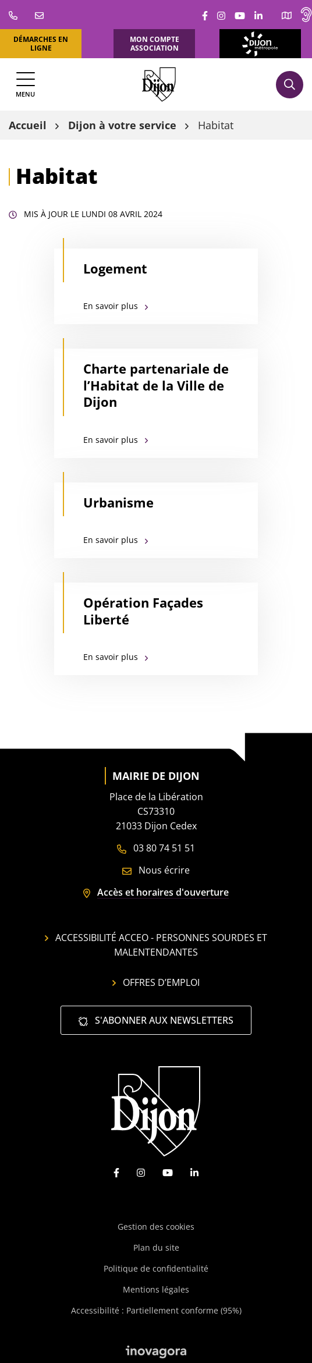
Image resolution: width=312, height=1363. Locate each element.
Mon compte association (154, 43)
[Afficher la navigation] (25, 85)
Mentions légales (156, 1289)
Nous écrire (156, 870)
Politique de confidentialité (156, 1268)
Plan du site (156, 1247)
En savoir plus (115, 305)
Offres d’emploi (156, 982)
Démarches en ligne (40, 43)
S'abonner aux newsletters (156, 1020)
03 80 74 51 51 (156, 848)
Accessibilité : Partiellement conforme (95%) (156, 1310)
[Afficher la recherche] (289, 84)
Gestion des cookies (156, 1226)
